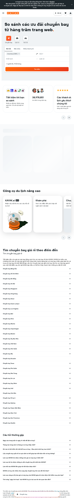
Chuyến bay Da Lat (9, 378)
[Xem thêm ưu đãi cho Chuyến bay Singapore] (70, 289)
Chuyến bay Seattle (9, 423)
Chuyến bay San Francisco (11, 418)
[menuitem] (9, 39)
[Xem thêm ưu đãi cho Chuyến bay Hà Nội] (70, 284)
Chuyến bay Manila (9, 324)
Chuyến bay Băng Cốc (10, 269)
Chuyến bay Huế (8, 388)
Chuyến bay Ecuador (9, 359)
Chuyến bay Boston (9, 334)
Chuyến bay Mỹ (8, 354)
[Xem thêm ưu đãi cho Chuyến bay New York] (70, 413)
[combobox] (28, 54)
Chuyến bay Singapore (10, 289)
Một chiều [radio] (17, 49)
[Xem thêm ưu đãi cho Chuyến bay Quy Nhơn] (70, 383)
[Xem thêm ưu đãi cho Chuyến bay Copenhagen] (70, 329)
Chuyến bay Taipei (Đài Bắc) (12, 408)
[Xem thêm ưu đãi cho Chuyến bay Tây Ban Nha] (70, 339)
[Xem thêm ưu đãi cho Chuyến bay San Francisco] (70, 418)
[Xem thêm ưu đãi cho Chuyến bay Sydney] (70, 403)
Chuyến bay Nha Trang (10, 373)
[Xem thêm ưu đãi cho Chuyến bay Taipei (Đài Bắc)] (70, 408)
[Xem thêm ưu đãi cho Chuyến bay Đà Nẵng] (70, 279)
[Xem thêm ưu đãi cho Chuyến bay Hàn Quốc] (70, 349)
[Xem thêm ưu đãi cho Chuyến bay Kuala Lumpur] (70, 304)
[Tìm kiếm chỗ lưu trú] (17, 38)
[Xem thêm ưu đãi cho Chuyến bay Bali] (70, 314)
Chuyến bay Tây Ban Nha (10, 339)
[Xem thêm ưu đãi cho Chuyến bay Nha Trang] (70, 373)
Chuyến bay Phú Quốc (10, 368)
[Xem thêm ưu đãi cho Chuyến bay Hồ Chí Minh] (70, 274)
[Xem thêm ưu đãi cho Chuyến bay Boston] (70, 334)
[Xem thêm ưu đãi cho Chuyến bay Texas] (70, 363)
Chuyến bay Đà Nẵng (9, 279)
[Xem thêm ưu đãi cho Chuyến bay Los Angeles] (70, 309)
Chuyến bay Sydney (9, 403)
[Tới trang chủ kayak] (13, 13)
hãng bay (57, 491)
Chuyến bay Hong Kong (10, 294)
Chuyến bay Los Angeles (10, 309)
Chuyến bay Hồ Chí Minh (10, 274)
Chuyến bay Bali (8, 314)
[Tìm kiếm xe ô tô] (25, 38)
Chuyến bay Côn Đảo (9, 393)
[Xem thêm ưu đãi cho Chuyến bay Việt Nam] (70, 344)
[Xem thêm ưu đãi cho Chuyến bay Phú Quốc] (70, 368)
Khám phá (41, 200)
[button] (72, 5)
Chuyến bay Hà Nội (9, 284)
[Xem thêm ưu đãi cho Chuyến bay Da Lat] (70, 378)
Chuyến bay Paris (8, 319)
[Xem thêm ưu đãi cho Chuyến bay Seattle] (70, 423)
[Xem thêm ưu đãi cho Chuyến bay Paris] (70, 319)
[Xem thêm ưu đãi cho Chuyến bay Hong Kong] (70, 294)
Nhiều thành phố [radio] (28, 49)
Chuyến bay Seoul (8, 299)
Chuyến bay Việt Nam (9, 344)
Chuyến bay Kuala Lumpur (11, 304)
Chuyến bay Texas (8, 363)
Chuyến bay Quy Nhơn (10, 383)
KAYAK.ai (10, 200)
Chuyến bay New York (10, 413)
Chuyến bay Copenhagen (11, 329)
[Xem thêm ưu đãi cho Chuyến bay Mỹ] (70, 354)
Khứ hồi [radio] (8, 49)
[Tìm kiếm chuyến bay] (8, 38)
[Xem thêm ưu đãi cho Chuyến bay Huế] (70, 388)
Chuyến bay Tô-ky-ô (9, 398)
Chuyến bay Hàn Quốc (10, 349)
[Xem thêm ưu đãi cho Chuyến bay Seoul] (70, 299)
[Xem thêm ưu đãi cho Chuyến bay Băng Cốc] (70, 269)
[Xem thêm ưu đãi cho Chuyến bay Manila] (70, 324)
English (52, 2)
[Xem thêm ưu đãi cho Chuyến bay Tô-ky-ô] (70, 398)
